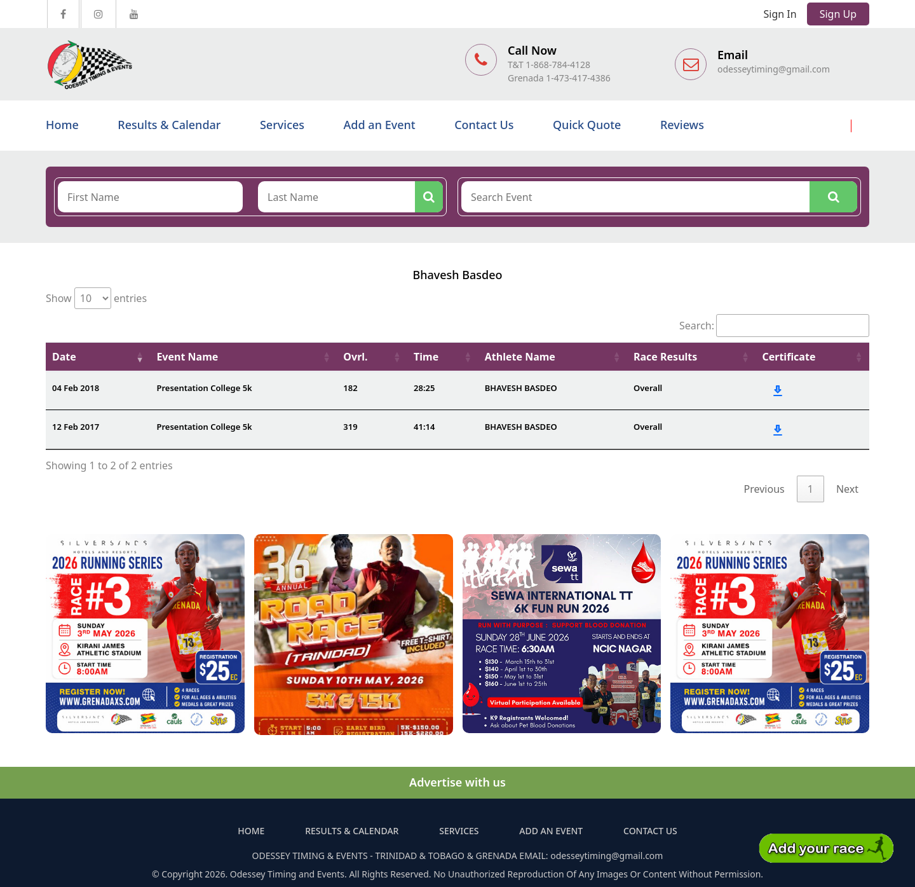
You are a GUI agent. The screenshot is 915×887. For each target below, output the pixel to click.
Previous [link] (764, 489)
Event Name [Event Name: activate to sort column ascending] (187, 357)
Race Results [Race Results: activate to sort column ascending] (665, 357)
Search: (774, 325)
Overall (648, 388)
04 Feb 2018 (75, 388)
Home (62, 124)
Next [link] (847, 489)
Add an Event (380, 124)
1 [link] (810, 489)
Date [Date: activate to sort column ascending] (64, 357)
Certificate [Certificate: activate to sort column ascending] (788, 357)
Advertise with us (457, 782)
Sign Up (838, 14)
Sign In (780, 14)
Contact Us (483, 124)
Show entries (96, 298)
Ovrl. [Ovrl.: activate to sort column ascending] (355, 357)
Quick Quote (587, 124)
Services (282, 124)
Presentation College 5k (204, 388)
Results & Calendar (169, 124)
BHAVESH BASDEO (521, 388)
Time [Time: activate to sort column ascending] (426, 357)
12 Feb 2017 (75, 426)
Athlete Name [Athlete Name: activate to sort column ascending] (520, 357)
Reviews (682, 124)
